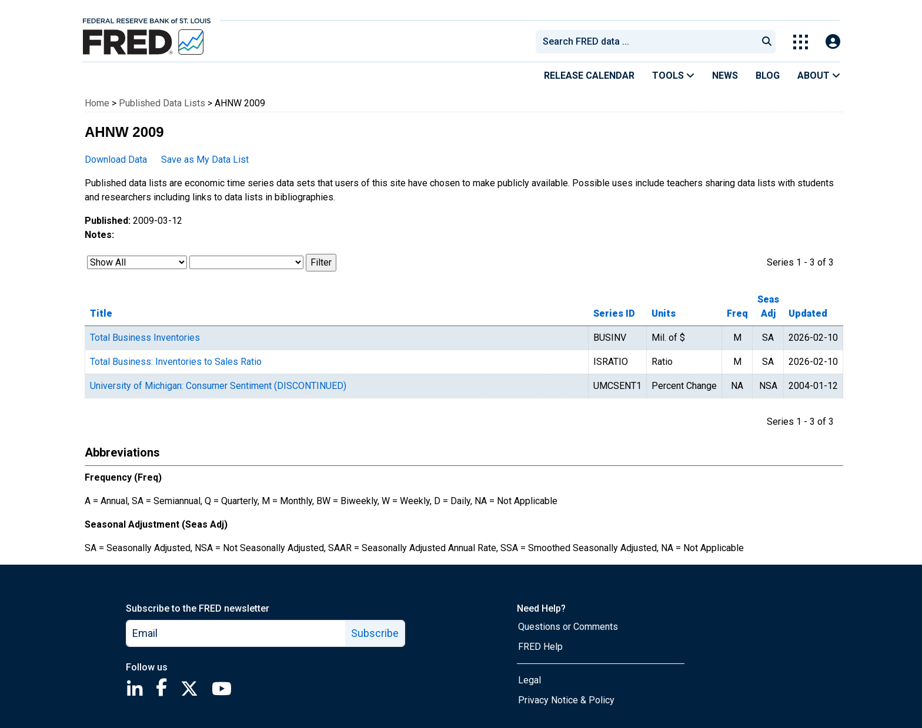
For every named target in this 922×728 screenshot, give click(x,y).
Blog (768, 75)
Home (97, 103)
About (818, 75)
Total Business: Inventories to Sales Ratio (176, 361)
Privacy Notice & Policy (566, 700)
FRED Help (540, 646)
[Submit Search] (767, 41)
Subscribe (375, 633)
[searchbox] (648, 41)
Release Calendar (589, 75)
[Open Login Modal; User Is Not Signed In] (833, 42)
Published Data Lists (162, 103)
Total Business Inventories (145, 337)
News (725, 75)
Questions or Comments (568, 626)
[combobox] (646, 41)
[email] (236, 633)
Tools (673, 75)
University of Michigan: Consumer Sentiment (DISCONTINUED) (218, 385)
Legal (529, 680)
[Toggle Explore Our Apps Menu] (800, 42)
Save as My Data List (205, 159)
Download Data (116, 159)
